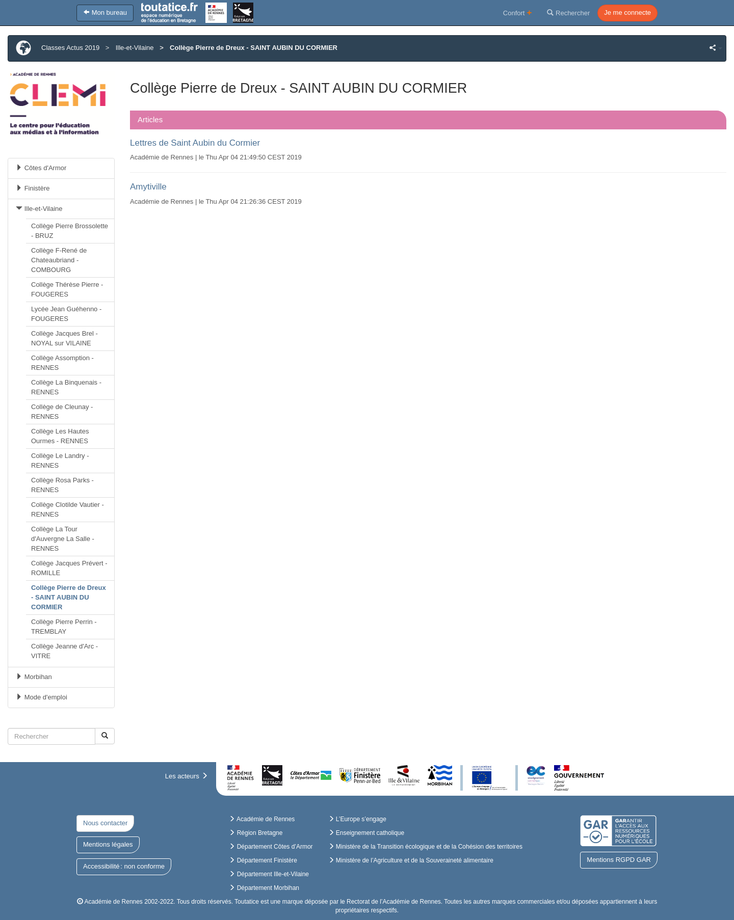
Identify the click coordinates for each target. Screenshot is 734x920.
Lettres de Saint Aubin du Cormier (195, 143)
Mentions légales (108, 844)
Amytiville (148, 187)
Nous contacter (105, 823)
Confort (517, 12)
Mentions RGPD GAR (619, 859)
